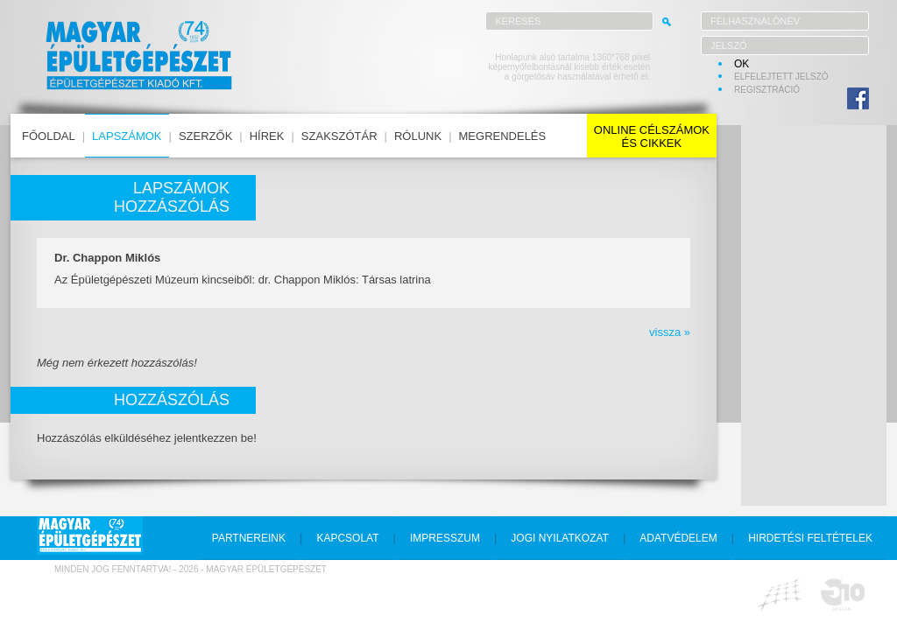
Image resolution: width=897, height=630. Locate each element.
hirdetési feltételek (810, 538)
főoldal (48, 136)
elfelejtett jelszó (781, 76)
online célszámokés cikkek (652, 136)
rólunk (417, 136)
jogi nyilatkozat (560, 538)
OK (741, 64)
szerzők (205, 136)
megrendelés (503, 136)
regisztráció (767, 89)
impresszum (445, 538)
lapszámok (126, 136)
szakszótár (339, 136)
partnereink (249, 538)
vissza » (669, 332)
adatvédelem (678, 538)
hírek (267, 136)
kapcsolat (347, 538)
